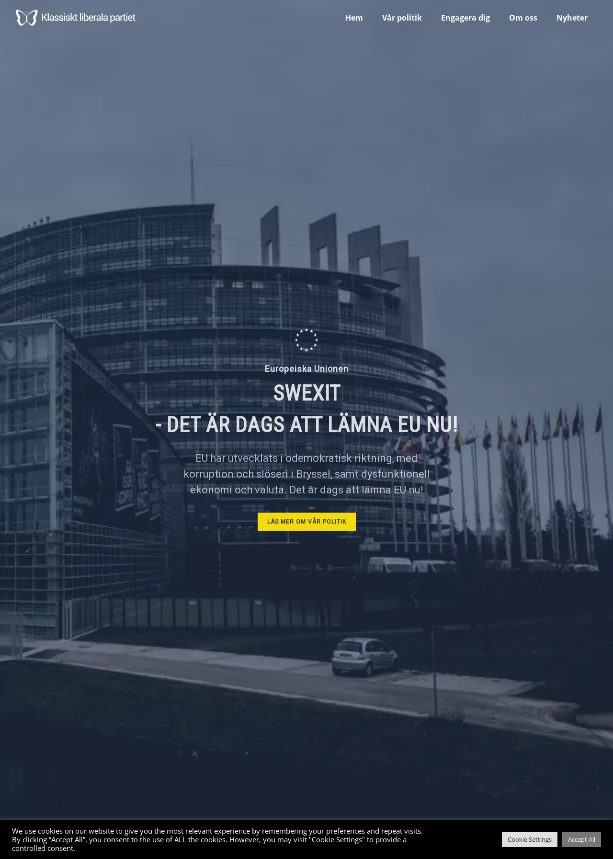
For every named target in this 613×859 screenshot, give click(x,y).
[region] (306, 429)
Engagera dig (465, 17)
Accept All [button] (581, 839)
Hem (354, 17)
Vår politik (402, 17)
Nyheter (572, 17)
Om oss (523, 17)
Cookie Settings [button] (530, 839)
